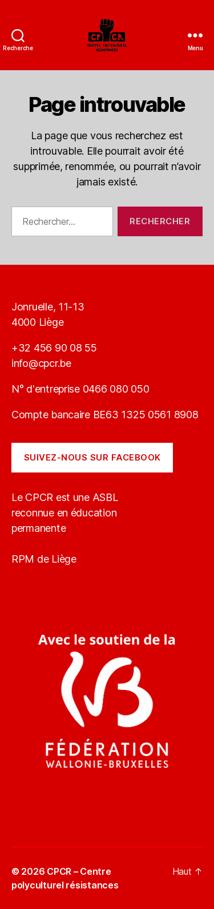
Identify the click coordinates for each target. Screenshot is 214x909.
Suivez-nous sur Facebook (92, 457)
